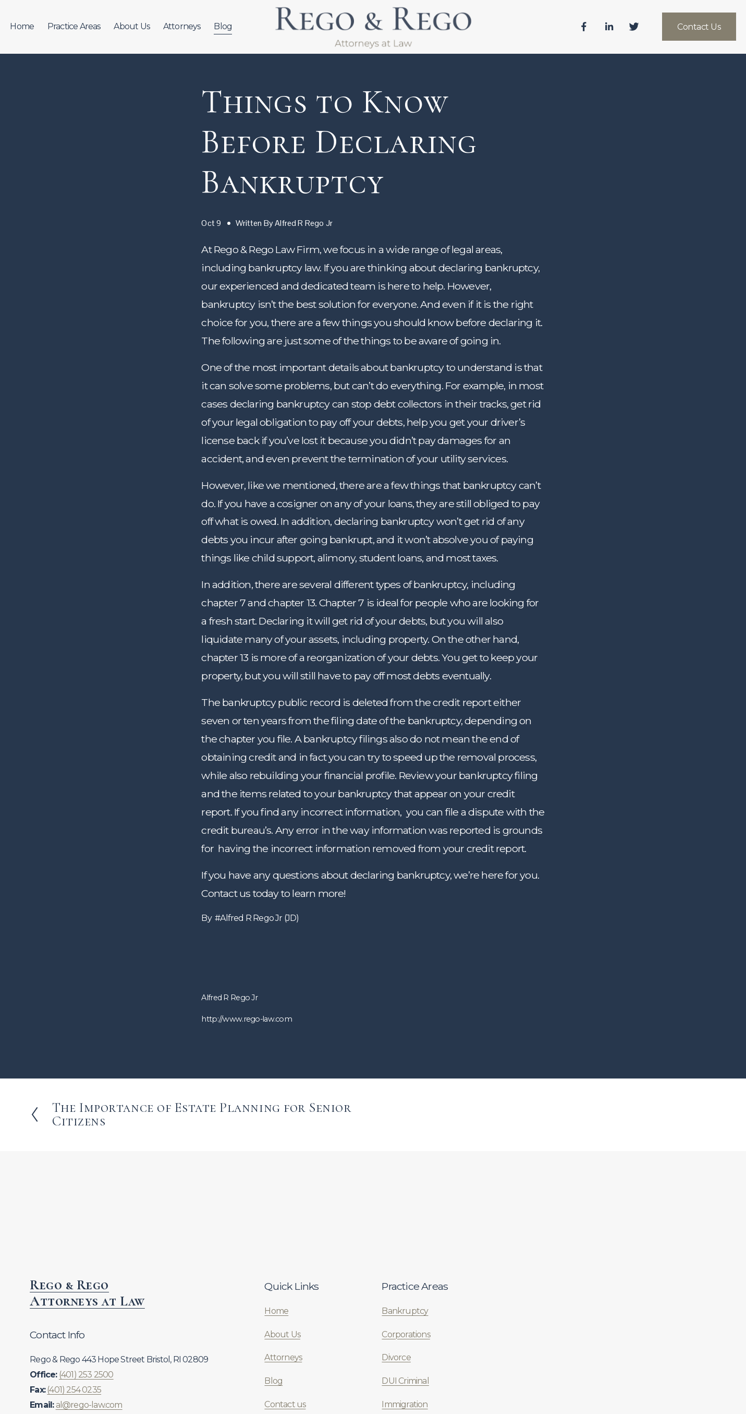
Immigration (404, 1404)
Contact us (284, 1404)
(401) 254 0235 (74, 1390)
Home (42, 31)
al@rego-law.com (89, 1405)
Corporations (406, 1334)
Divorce (396, 1357)
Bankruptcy (405, 1311)
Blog (243, 31)
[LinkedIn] (589, 32)
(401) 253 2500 (86, 1375)
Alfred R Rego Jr (304, 223)
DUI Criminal (405, 1381)
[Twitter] (614, 32)
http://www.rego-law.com (246, 1019)
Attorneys (202, 31)
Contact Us (679, 32)
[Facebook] (564, 32)
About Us (151, 31)
